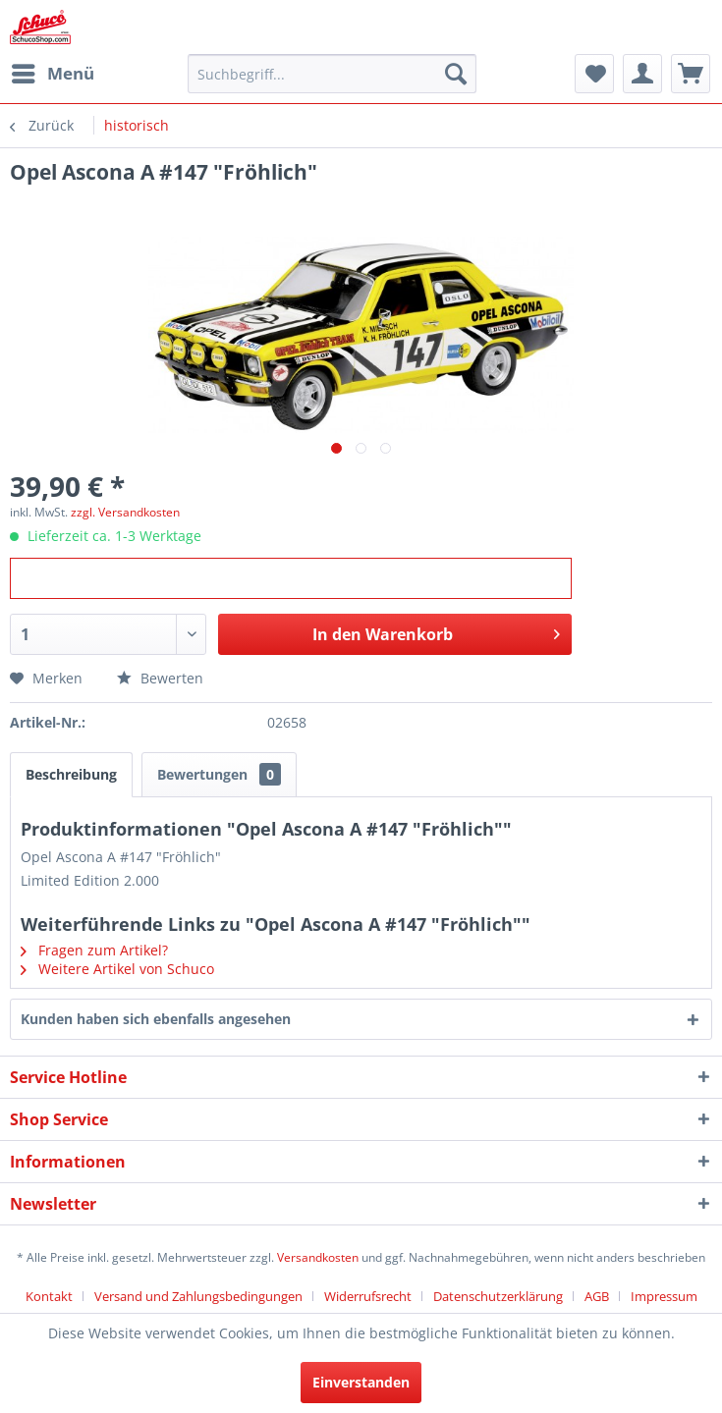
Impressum (664, 1296)
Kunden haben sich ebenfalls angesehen (156, 1018)
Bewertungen (219, 774)
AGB (596, 1296)
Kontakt (49, 1296)
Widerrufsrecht (368, 1296)
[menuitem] (52, 73)
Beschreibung (71, 774)
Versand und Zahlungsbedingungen (198, 1296)
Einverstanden (361, 1382)
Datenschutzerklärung (498, 1296)
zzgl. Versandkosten (125, 512)
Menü (53, 71)
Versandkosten (318, 1257)
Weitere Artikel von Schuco (117, 968)
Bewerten (160, 678)
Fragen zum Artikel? (94, 950)
